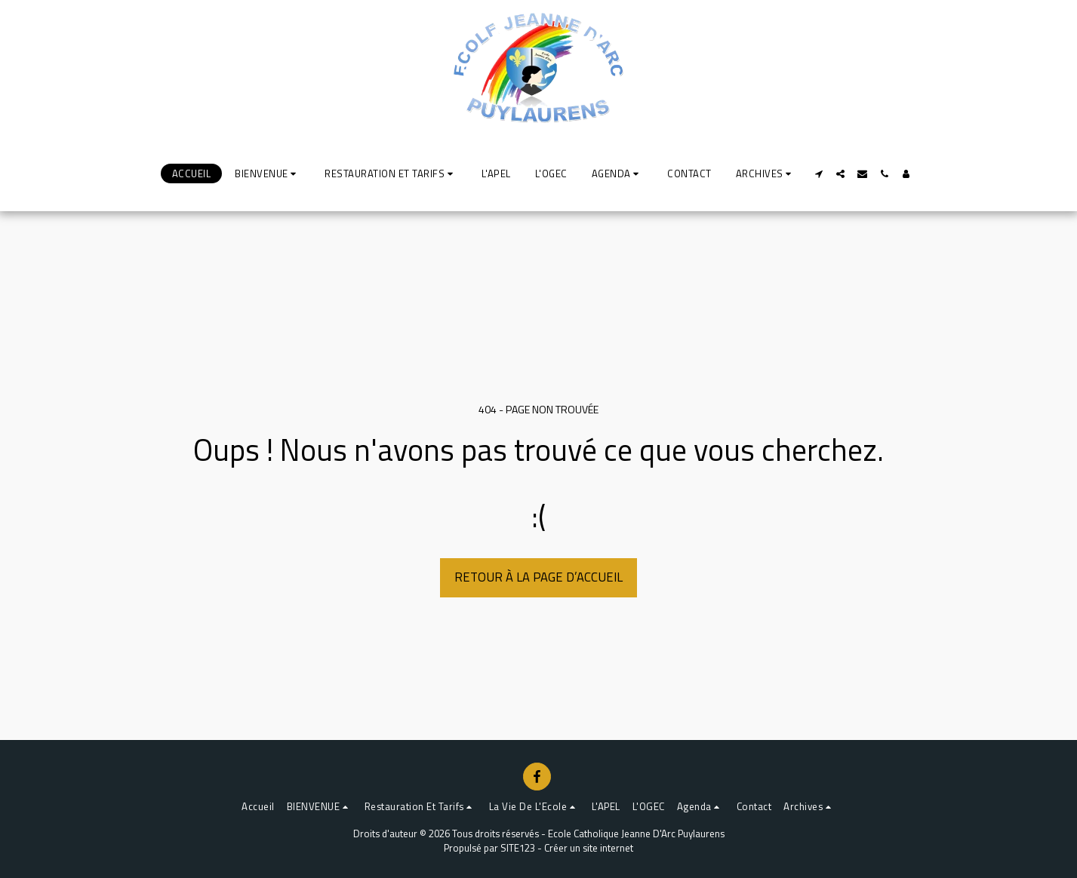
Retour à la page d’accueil (538, 576)
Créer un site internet (588, 847)
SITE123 (517, 847)
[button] (267, 173)
